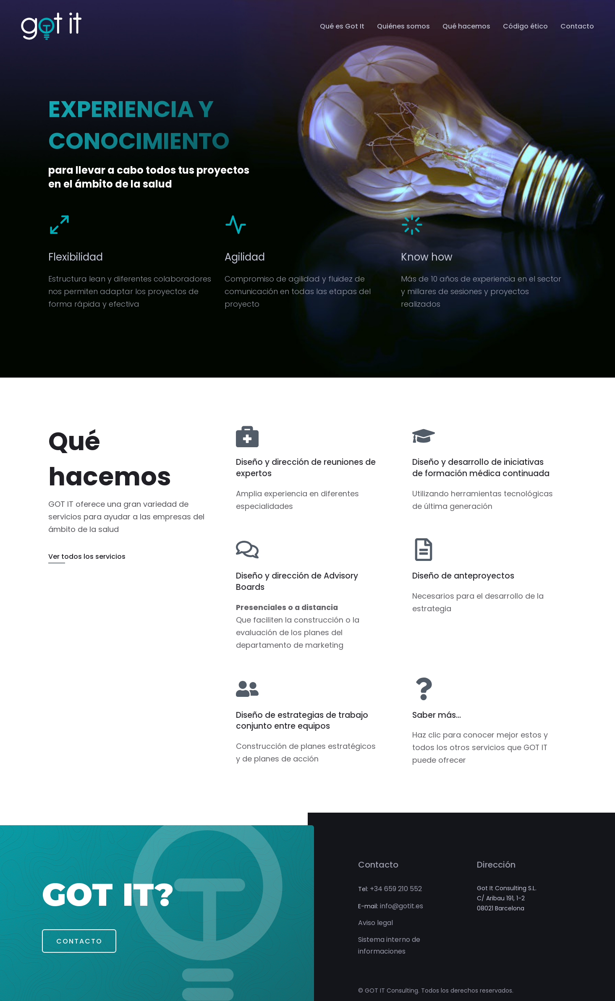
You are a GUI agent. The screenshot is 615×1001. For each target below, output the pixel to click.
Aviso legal (375, 920)
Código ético (525, 26)
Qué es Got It (342, 26)
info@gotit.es (401, 903)
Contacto (577, 26)
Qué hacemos (466, 26)
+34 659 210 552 (396, 887)
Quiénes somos (403, 26)
